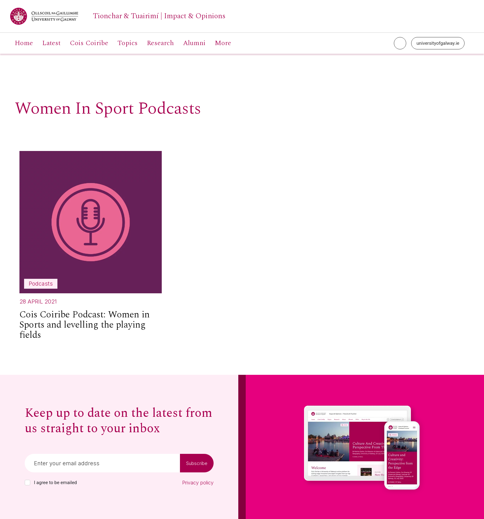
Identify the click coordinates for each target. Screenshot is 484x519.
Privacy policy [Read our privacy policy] (198, 482)
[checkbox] (27, 482)
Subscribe (196, 463)
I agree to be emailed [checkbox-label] (55, 482)
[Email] (102, 463)
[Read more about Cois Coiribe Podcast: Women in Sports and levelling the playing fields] (90, 248)
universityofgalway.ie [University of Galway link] (437, 43)
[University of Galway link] (117, 16)
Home (24, 43)
